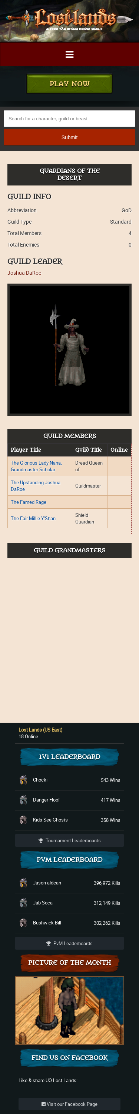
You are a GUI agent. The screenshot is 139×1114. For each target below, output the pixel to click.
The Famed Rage (28, 502)
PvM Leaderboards (69, 943)
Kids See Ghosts (50, 819)
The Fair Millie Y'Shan (33, 518)
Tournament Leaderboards (70, 840)
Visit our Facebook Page (69, 1104)
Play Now (70, 84)
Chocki (40, 779)
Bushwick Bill (47, 922)
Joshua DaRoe (24, 272)
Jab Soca (43, 902)
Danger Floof (46, 799)
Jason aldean (47, 882)
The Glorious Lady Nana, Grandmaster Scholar (36, 466)
